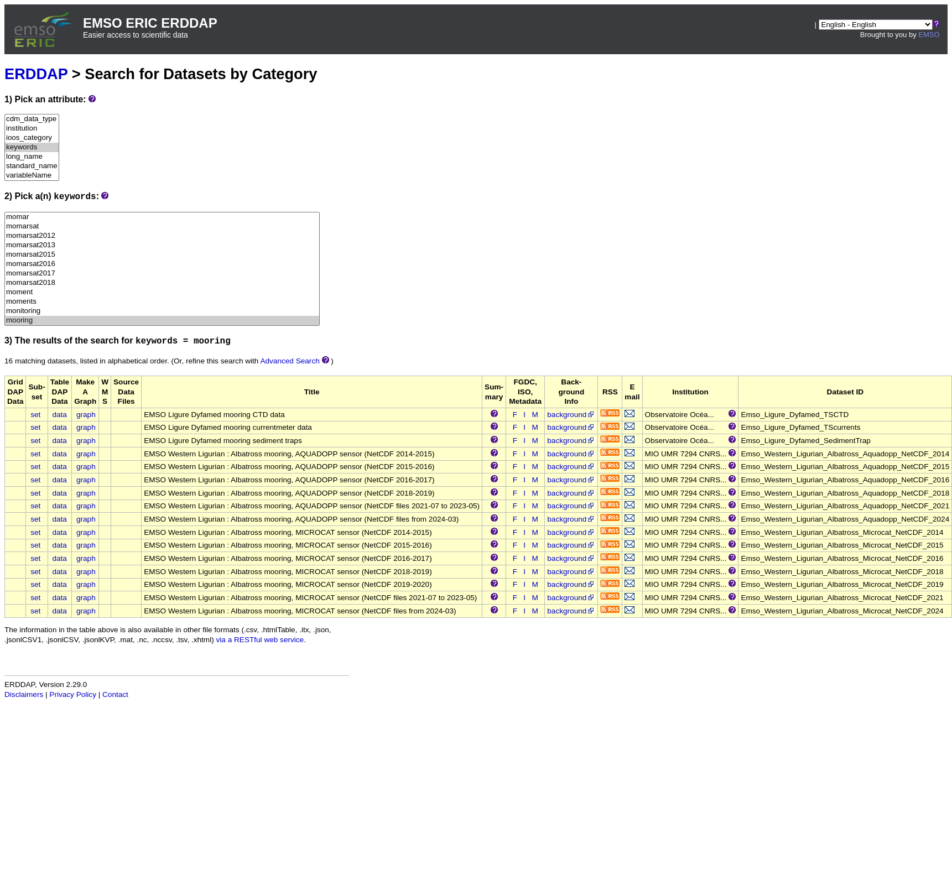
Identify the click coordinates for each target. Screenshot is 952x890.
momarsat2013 (162, 245)
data (59, 414)
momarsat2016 (162, 264)
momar (162, 217)
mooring (162, 320)
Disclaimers (23, 694)
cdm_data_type (32, 119)
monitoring (162, 311)
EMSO (928, 34)
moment (162, 292)
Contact (115, 694)
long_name (32, 157)
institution (32, 128)
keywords (32, 147)
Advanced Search (289, 361)
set (35, 414)
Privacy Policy (72, 694)
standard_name (32, 166)
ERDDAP (35, 73)
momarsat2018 (162, 283)
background (571, 414)
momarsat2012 (162, 236)
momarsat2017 (162, 273)
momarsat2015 (162, 254)
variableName (32, 175)
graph (86, 414)
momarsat (162, 226)
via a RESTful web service (260, 640)
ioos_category (32, 138)
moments (162, 301)
